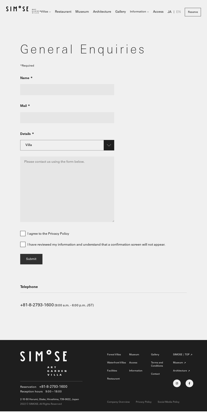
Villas (52, 12)
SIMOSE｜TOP (181, 356)
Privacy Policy (144, 404)
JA (170, 12)
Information (140, 12)
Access (159, 12)
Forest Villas (114, 356)
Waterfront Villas (116, 364)
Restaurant (70, 12)
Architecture (106, 12)
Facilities (112, 372)
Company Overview (118, 404)
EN (179, 12)
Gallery (123, 12)
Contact (155, 375)
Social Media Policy (169, 404)
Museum (88, 12)
